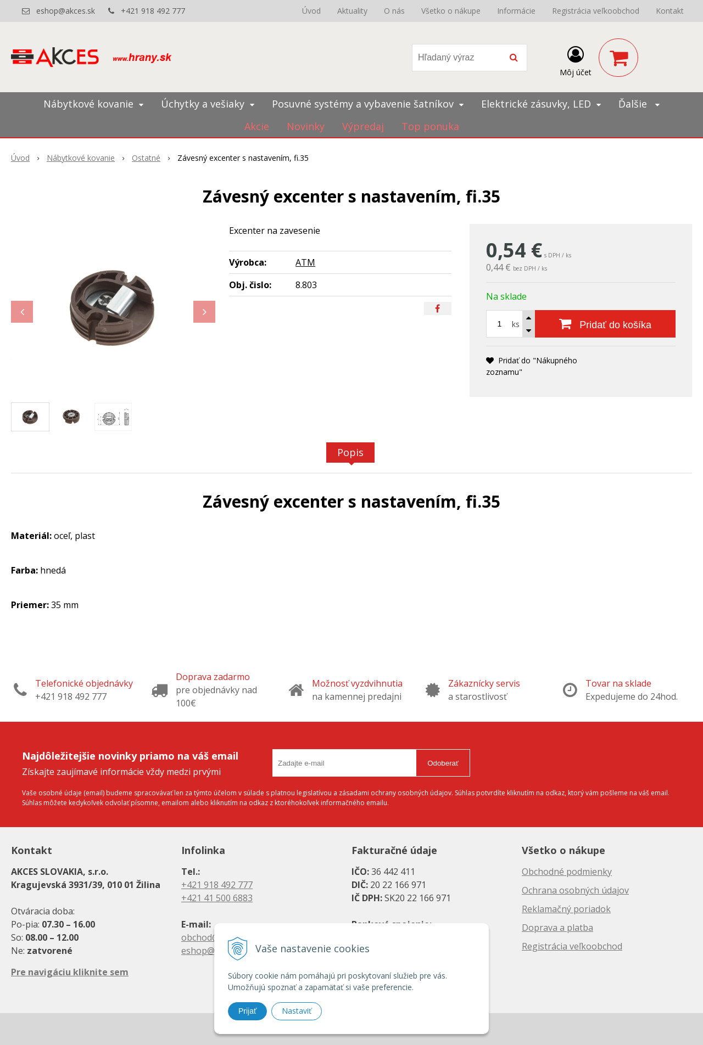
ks (516, 324)
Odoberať (443, 763)
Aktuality (352, 10)
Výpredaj (363, 126)
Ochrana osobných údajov (575, 890)
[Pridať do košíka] (605, 324)
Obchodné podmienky (567, 872)
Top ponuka (430, 126)
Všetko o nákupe (451, 10)
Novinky (306, 126)
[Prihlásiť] (576, 60)
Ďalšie (639, 103)
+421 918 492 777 (153, 10)
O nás (394, 10)
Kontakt (670, 10)
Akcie (256, 126)
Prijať (247, 1011)
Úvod (311, 10)
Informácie (516, 10)
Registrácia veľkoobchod (595, 10)
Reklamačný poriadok (566, 909)
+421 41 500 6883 (217, 898)
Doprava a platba (557, 928)
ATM (305, 262)
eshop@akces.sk (65, 10)
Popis (350, 452)
